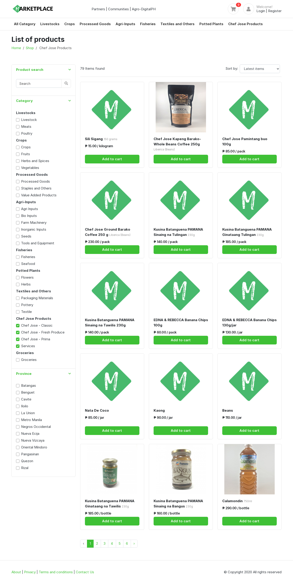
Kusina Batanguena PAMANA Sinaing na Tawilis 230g (109, 322)
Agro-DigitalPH (144, 9)
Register (275, 11)
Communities (118, 9)
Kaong (159, 410)
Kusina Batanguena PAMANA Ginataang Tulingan (247, 232)
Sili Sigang (101, 139)
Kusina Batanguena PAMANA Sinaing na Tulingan (178, 232)
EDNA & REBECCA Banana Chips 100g (181, 322)
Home (16, 48)
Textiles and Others (177, 24)
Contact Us (85, 572)
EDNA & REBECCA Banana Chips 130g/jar (249, 322)
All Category (24, 24)
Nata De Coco (97, 410)
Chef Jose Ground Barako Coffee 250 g (107, 232)
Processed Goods (95, 24)
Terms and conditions (56, 572)
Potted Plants (211, 24)
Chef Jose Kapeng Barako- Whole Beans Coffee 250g (177, 144)
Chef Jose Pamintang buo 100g (244, 141)
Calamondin (237, 501)
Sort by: (231, 68)
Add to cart (112, 159)
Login (260, 11)
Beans (227, 410)
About (16, 572)
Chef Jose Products (245, 24)
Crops (69, 24)
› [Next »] (134, 543)
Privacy (30, 572)
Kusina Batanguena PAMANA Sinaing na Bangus (178, 503)
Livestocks (50, 24)
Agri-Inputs (125, 24)
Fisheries (148, 24)
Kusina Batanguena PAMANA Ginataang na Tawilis (109, 503)
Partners (98, 9)
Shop (30, 48)
